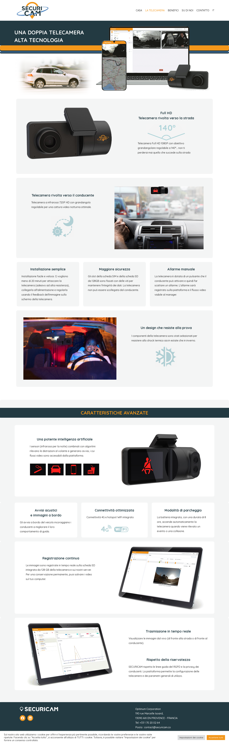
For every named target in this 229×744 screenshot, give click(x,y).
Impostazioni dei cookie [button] (191, 737)
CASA (139, 10)
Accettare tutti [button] (216, 737)
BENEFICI (173, 10)
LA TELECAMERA (155, 10)
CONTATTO (202, 10)
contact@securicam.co (157, 727)
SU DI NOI (187, 10)
